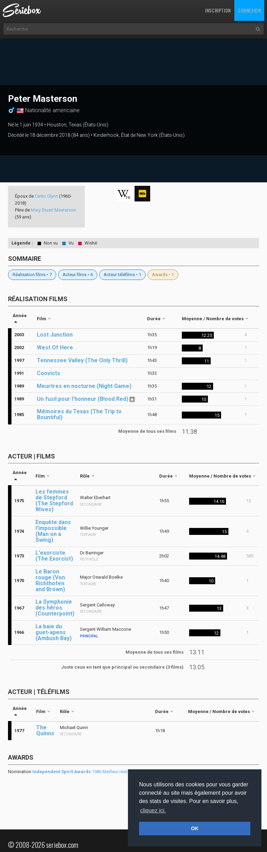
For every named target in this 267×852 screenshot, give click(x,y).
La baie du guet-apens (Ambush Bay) (53, 632)
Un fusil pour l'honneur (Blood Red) (82, 399)
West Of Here (55, 347)
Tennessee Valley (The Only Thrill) (82, 360)
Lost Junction (55, 335)
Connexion (249, 10)
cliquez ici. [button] (153, 810)
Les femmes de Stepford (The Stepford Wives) (54, 500)
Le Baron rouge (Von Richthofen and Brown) (50, 580)
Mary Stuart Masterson (53, 210)
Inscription (218, 10)
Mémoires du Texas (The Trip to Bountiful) (79, 414)
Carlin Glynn (46, 196)
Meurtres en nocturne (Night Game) (84, 386)
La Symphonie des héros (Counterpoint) (54, 608)
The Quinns (45, 730)
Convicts (48, 373)
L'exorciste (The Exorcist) (54, 556)
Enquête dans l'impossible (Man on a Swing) (53, 531)
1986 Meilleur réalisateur (86, 771)
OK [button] (195, 828)
